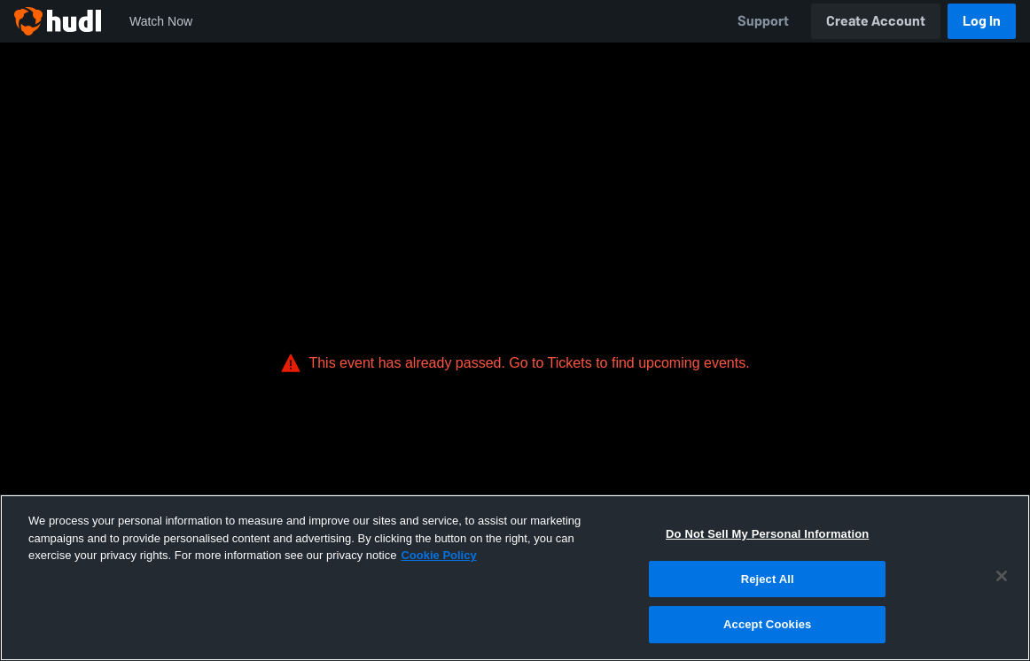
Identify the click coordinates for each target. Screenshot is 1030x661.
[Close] (1001, 575)
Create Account (875, 21)
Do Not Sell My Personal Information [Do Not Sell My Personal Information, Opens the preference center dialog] (767, 533)
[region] (515, 577)
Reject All (767, 579)
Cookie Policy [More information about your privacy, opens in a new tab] (438, 555)
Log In (982, 21)
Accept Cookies (767, 624)
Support (763, 21)
